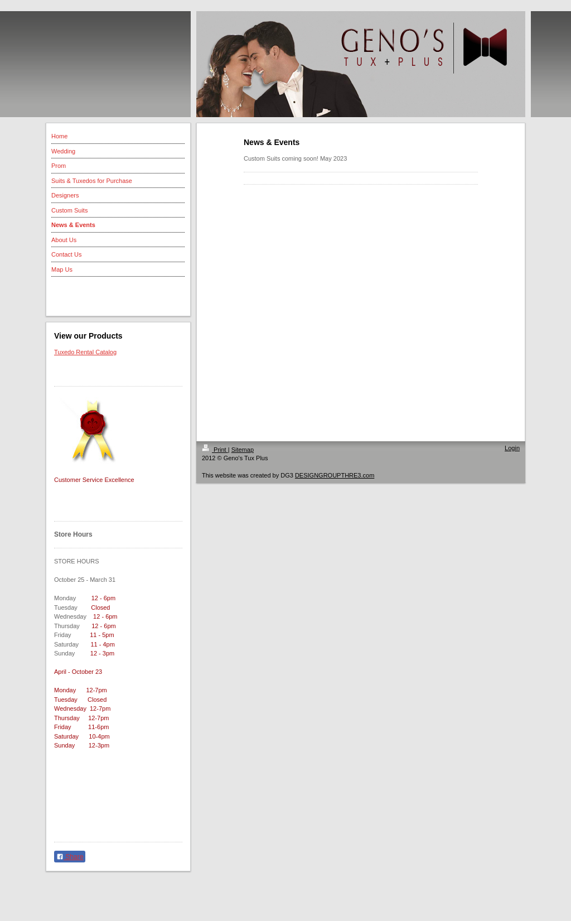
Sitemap (242, 449)
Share (69, 857)
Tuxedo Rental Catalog (85, 352)
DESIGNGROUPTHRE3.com (334, 475)
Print (215, 449)
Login (512, 448)
